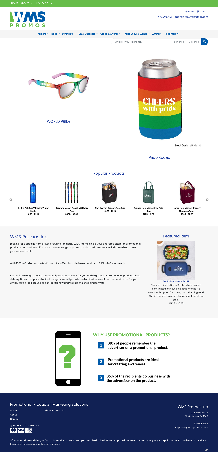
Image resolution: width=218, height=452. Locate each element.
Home (13, 410)
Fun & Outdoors (86, 33)
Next (207, 199)
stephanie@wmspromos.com (191, 16)
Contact (14, 419)
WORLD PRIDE (59, 121)
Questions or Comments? (24, 425)
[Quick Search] (142, 41)
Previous (10, 199)
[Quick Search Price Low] (180, 41)
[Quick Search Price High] (194, 41)
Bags (54, 33)
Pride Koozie (159, 157)
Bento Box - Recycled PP (176, 281)
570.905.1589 (165, 16)
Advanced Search (54, 410)
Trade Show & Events (135, 33)
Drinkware (67, 33)
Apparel (42, 33)
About (13, 414)
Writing (156, 33)
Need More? (171, 33)
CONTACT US (44, 3)
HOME (14, 3)
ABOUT (24, 3)
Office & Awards (109, 33)
